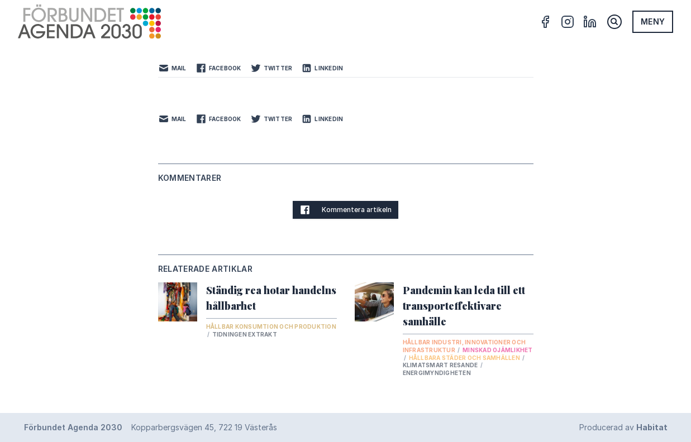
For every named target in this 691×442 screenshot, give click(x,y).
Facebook (218, 68)
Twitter (271, 68)
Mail (172, 68)
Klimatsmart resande (441, 365)
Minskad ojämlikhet (498, 350)
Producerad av (623, 427)
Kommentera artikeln (345, 209)
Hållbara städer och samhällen (465, 357)
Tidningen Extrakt (244, 334)
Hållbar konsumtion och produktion (271, 326)
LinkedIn (322, 68)
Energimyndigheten (437, 372)
